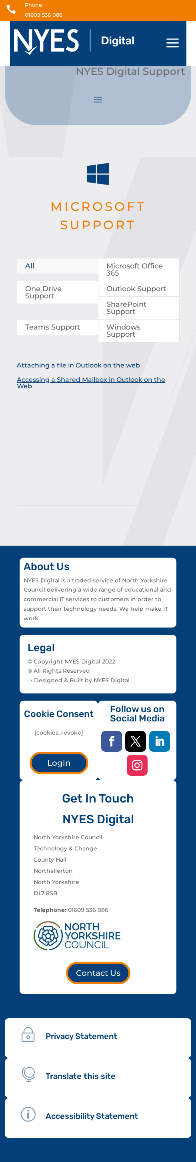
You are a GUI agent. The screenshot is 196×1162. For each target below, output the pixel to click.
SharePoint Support (126, 308)
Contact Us (98, 973)
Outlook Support (136, 288)
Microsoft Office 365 (134, 270)
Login (59, 763)
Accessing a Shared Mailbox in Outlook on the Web (90, 383)
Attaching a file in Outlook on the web (78, 365)
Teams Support (52, 327)
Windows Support (123, 331)
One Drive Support (43, 292)
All (29, 266)
